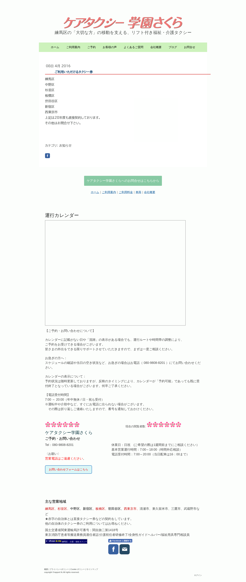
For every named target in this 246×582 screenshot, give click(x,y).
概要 (46, 569)
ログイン (198, 575)
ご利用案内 (73, 47)
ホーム (55, 47)
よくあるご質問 (133, 47)
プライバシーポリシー (59, 569)
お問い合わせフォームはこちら (68, 469)
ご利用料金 (126, 192)
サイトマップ (92, 569)
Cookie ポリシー (77, 569)
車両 (138, 192)
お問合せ (189, 47)
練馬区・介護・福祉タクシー (74, 542)
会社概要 (156, 47)
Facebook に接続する (120, 540)
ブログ (173, 47)
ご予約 (91, 47)
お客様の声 (110, 47)
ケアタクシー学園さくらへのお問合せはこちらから (123, 180)
